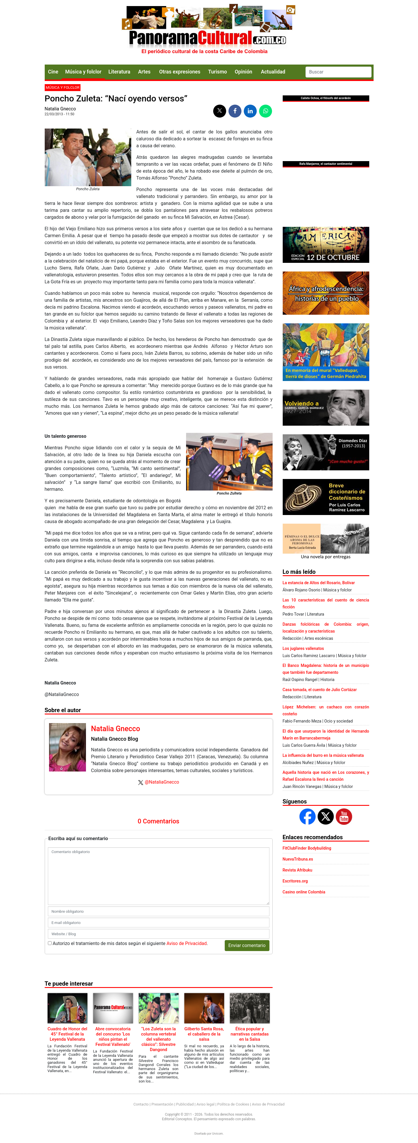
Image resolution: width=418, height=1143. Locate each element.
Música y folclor (83, 72)
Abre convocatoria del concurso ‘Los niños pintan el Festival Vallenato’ (112, 1036)
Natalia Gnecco (60, 109)
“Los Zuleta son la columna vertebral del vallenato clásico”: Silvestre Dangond (158, 1039)
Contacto (141, 1104)
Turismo (217, 72)
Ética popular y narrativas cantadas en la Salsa (249, 1034)
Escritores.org (295, 881)
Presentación (162, 1104)
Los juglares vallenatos (303, 648)
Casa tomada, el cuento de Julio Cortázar (320, 689)
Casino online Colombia (304, 892)
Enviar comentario (247, 945)
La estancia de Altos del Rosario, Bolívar (319, 582)
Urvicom (217, 1133)
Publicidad (185, 1104)
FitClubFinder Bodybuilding (307, 848)
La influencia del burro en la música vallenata (323, 755)
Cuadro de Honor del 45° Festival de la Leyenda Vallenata (67, 1034)
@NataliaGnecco (162, 782)
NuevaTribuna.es (298, 859)
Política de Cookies (233, 1104)
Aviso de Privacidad (186, 943)
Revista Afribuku (297, 870)
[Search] (338, 72)
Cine (53, 72)
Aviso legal (205, 1104)
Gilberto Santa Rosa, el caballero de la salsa (204, 1034)
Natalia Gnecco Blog (114, 739)
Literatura (119, 72)
